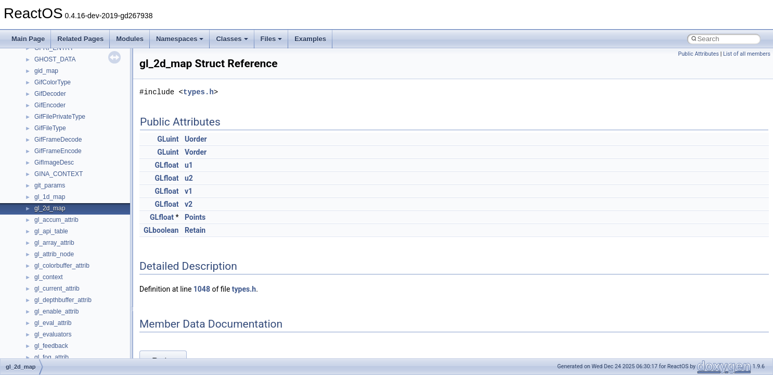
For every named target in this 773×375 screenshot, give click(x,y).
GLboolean (161, 230)
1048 (202, 289)
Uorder (196, 139)
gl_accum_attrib (56, 219)
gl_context (48, 277)
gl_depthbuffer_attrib (63, 300)
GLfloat (167, 165)
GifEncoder (50, 105)
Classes (232, 39)
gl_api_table (51, 231)
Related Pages (80, 39)
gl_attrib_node (54, 254)
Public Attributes (698, 54)
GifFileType (50, 128)
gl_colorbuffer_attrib (61, 265)
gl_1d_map (49, 197)
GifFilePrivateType (59, 116)
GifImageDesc (54, 162)
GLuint (167, 139)
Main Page (28, 39)
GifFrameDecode (58, 139)
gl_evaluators (52, 334)
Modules (130, 39)
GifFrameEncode (58, 151)
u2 (189, 178)
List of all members (746, 54)
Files (271, 39)
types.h (198, 92)
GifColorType (52, 82)
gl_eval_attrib (52, 323)
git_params (49, 185)
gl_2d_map (49, 208)
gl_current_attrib (57, 288)
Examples (310, 39)
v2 (188, 204)
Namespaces (180, 39)
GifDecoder (50, 93)
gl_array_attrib (54, 242)
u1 (189, 165)
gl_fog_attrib (51, 357)
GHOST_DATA (55, 59)
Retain (195, 230)
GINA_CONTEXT (58, 174)
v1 (188, 191)
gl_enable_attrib (56, 311)
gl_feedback (51, 345)
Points (195, 217)
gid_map (46, 70)
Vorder (196, 152)
